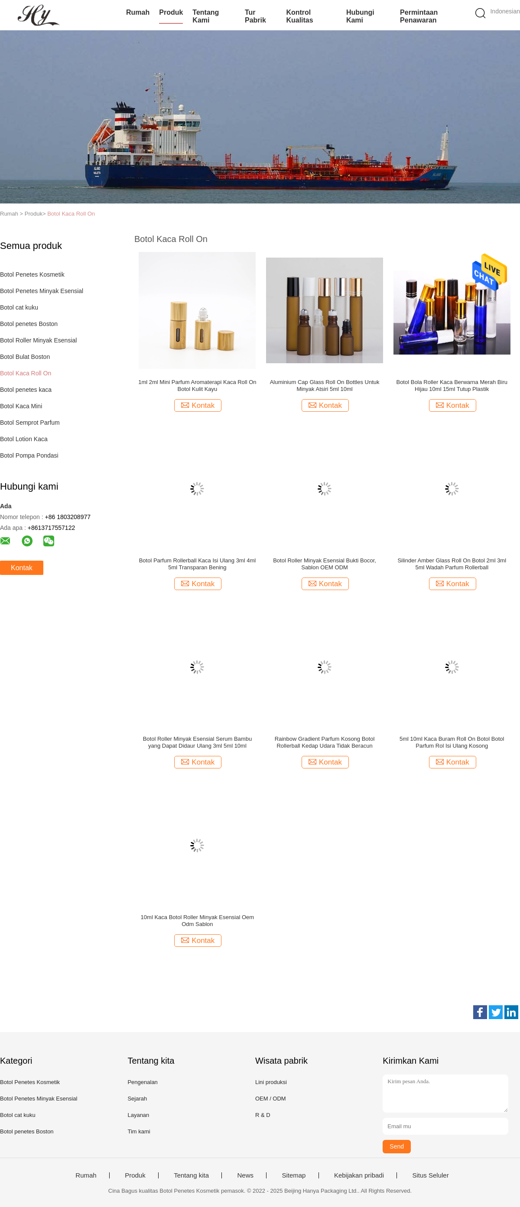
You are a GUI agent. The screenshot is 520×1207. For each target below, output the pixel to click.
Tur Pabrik (255, 16)
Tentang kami (205, 16)
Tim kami (138, 1131)
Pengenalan (142, 1082)
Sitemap (294, 1175)
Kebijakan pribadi (359, 1175)
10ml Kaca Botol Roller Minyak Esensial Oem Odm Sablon (197, 920)
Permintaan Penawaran (419, 16)
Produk (171, 12)
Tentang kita (191, 1175)
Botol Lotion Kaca (24, 439)
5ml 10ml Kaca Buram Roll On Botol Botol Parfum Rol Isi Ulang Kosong (452, 742)
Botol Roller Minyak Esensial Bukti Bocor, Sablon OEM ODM (324, 564)
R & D (262, 1115)
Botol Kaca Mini (21, 406)
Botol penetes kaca (26, 389)
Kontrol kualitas (299, 16)
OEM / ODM (270, 1098)
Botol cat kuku (19, 307)
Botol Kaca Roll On (71, 213)
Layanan (138, 1115)
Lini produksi (271, 1082)
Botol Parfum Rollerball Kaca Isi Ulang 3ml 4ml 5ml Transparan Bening (197, 564)
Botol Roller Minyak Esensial (38, 340)
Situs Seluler (430, 1175)
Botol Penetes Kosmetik (32, 274)
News (245, 1175)
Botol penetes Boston (29, 323)
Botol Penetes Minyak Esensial (41, 290)
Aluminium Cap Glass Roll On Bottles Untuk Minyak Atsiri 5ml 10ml (325, 385)
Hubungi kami (360, 16)
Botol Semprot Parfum (30, 422)
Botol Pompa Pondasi (29, 455)
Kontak (21, 567)
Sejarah (137, 1098)
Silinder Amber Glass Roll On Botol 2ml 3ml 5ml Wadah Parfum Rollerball (451, 564)
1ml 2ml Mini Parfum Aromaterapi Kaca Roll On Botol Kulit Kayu (197, 385)
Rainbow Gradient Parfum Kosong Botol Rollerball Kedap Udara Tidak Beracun (325, 742)
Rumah (138, 12)
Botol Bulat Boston (25, 356)
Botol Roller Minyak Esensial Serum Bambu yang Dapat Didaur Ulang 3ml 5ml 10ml (197, 742)
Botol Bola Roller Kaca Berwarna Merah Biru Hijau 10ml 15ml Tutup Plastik (451, 385)
